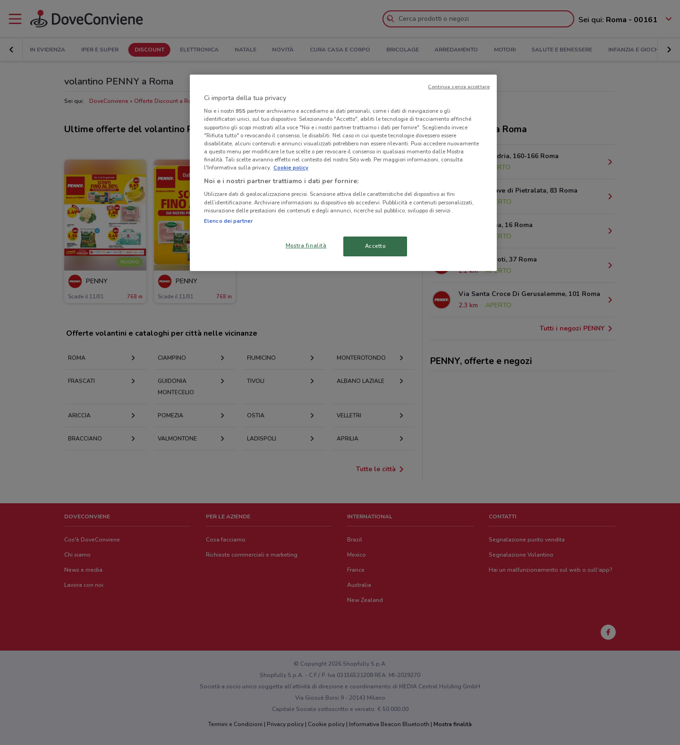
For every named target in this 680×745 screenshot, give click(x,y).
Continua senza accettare (459, 86)
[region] (343, 173)
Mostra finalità (306, 245)
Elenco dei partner (228, 221)
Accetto (375, 246)
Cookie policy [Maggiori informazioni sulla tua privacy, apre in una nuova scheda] (290, 167)
